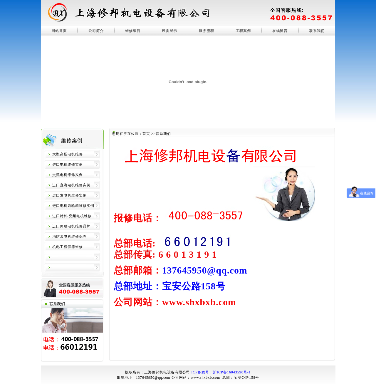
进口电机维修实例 (67, 164)
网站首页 (59, 31)
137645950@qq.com (153, 377)
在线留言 (280, 31)
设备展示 (169, 31)
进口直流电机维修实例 (71, 185)
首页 (146, 134)
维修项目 (132, 31)
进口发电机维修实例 (69, 195)
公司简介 (96, 31)
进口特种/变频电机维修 (72, 216)
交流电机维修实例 (67, 175)
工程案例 (243, 31)
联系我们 (317, 31)
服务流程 (206, 31)
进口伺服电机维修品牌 (71, 226)
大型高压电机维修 (67, 154)
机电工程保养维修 (67, 247)
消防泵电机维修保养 (69, 236)
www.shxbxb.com (205, 377)
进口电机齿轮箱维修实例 (73, 206)
